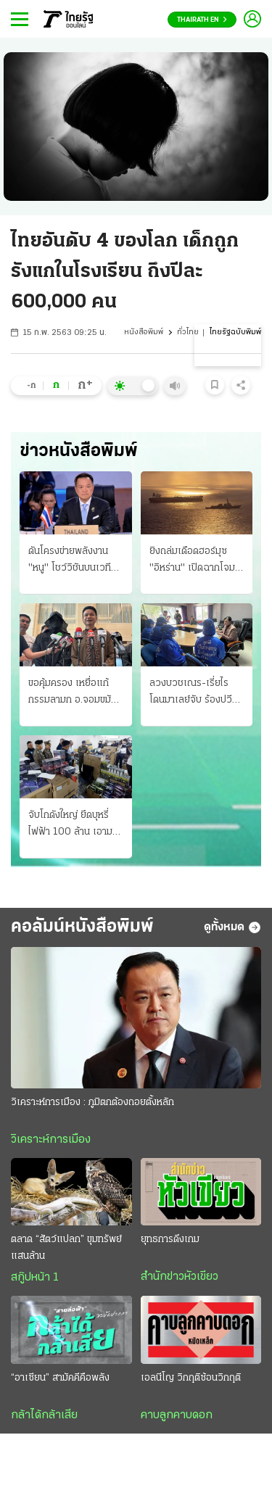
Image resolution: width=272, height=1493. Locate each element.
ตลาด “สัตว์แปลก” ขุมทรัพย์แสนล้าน (66, 1248)
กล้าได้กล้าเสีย (44, 1415)
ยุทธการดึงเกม (170, 1239)
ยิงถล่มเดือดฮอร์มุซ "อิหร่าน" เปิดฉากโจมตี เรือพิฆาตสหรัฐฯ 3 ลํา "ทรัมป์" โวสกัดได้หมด (195, 561)
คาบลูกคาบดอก (177, 1415)
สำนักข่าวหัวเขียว (179, 1277)
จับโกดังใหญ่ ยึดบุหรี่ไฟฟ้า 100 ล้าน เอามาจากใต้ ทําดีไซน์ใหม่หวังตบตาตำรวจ (73, 825)
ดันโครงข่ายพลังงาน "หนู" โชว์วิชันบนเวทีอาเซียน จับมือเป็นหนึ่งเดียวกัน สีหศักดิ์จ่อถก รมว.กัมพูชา (73, 561)
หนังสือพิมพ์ (143, 332)
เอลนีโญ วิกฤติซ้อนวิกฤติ (191, 1378)
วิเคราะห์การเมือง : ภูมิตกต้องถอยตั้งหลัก (92, 1102)
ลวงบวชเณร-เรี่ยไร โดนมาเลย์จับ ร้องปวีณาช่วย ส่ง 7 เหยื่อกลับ (195, 693)
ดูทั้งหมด (232, 927)
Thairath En (202, 20)
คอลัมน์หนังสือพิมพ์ (82, 927)
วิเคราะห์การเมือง (51, 1140)
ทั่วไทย (188, 332)
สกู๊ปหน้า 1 (35, 1277)
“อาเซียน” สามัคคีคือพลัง (60, 1378)
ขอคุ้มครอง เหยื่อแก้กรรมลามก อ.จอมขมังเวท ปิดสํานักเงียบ (72, 693)
